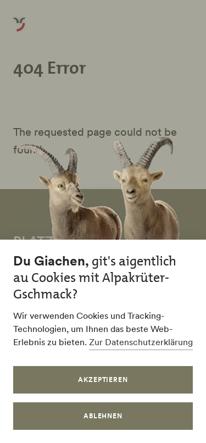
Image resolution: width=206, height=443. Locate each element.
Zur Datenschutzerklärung (141, 341)
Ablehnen (103, 416)
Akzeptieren (103, 379)
